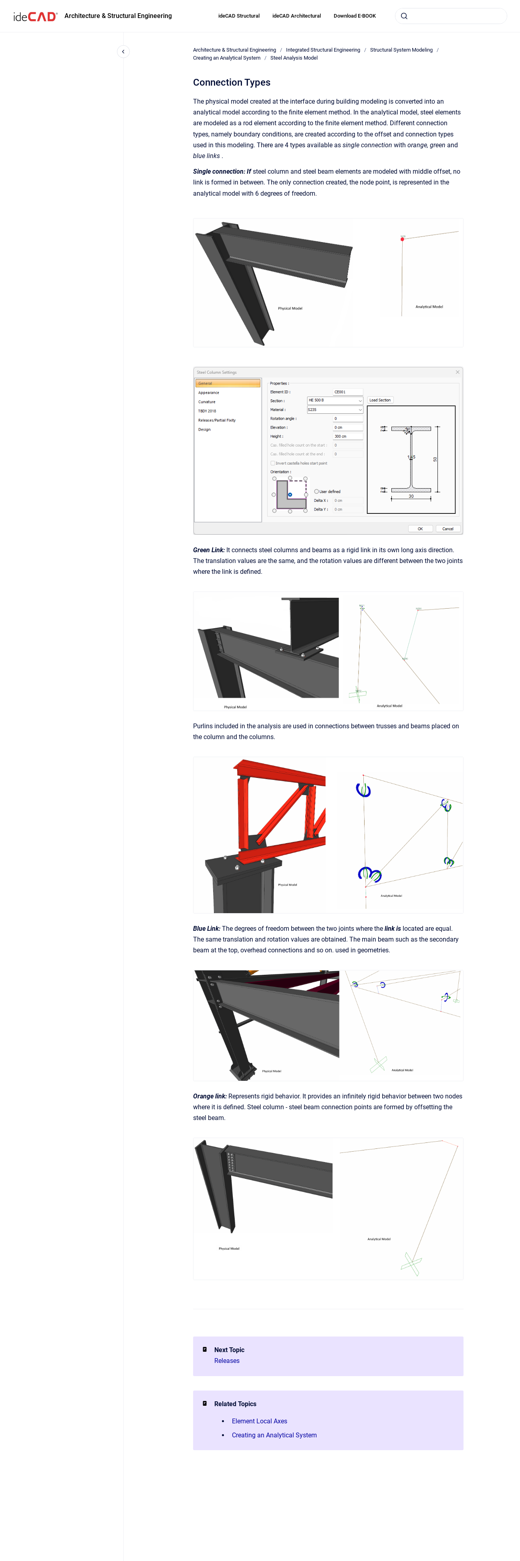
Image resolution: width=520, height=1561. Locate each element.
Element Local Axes (259, 1421)
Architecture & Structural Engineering (118, 16)
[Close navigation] (123, 51)
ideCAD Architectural (296, 16)
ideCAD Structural (239, 16)
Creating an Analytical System (226, 58)
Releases (227, 1361)
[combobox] (451, 16)
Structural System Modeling (401, 50)
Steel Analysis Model (294, 58)
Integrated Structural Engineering (323, 50)
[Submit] (404, 16)
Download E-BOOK (355, 16)
